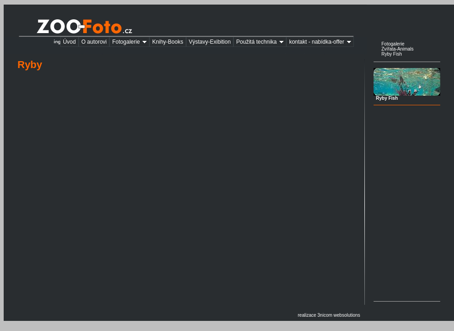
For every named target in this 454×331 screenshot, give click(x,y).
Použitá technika (261, 42)
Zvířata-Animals (397, 48)
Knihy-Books (167, 42)
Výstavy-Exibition (210, 42)
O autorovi (94, 42)
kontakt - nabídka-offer (321, 42)
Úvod (69, 42)
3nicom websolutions (339, 315)
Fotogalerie (130, 42)
